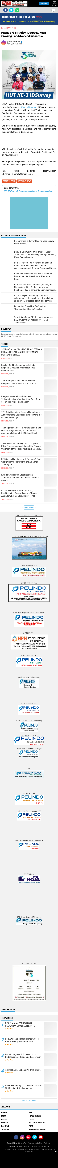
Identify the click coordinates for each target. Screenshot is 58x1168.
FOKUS (3, 1116)
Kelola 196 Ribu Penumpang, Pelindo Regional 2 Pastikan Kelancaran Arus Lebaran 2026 (18, 368)
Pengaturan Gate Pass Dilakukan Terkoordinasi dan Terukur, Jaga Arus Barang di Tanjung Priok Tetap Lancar (21, 399)
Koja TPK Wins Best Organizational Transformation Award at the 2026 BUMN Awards (20, 477)
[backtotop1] (56, 1151)
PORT (31, 1126)
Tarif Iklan (47, 1143)
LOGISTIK (4, 1123)
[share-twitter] (11, 10)
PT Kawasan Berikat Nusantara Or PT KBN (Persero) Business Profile (22, 1040)
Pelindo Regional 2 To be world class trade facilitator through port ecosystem (23, 1055)
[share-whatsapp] (17, 10)
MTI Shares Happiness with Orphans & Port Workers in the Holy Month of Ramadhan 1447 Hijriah (21, 462)
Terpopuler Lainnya (29, 1101)
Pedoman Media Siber (35, 1143)
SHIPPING (5, 1129)
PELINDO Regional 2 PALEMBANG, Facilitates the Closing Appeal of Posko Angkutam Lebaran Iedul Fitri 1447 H (19, 493)
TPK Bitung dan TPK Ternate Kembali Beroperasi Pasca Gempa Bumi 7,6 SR (18, 382)
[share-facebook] (5, 10)
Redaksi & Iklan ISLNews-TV (16, 1143)
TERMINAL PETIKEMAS (37, 1129)
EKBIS (31, 1112)
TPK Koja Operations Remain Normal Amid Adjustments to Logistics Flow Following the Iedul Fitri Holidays (21, 415)
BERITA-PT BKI (9, 181)
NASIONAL (5, 1126)
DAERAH (4, 1112)
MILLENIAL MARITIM (37, 1123)
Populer (44, 3)
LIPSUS (32, 1119)
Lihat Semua (29, 507)
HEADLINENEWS (24, 181)
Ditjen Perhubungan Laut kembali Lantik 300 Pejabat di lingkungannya (23, 1086)
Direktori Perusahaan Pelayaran (19, 1146)
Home (3, 28)
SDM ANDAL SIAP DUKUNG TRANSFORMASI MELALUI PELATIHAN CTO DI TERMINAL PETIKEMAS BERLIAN (21, 352)
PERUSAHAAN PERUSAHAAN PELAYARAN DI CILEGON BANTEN (20, 1024)
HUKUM (4, 1119)
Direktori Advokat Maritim (40, 1146)
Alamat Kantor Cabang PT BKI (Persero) (23, 1070)
